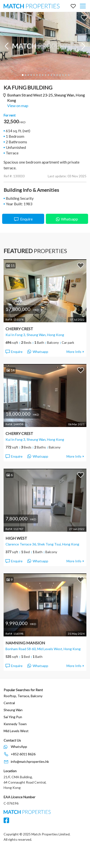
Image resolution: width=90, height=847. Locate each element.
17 (68, 75)
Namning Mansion (25, 642)
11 (51, 75)
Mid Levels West (16, 731)
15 (63, 75)
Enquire (23, 219)
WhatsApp (19, 746)
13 (57, 75)
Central (9, 703)
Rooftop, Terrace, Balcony (23, 696)
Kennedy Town (15, 724)
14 (60, 75)
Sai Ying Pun (13, 717)
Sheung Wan (13, 710)
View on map (17, 105)
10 (48, 75)
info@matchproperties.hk (30, 761)
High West (16, 538)
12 (54, 75)
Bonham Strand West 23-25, (46, 98)
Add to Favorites (84, 17)
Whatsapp (67, 218)
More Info (73, 352)
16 (65, 75)
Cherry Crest (19, 328)
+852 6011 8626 (23, 754)
